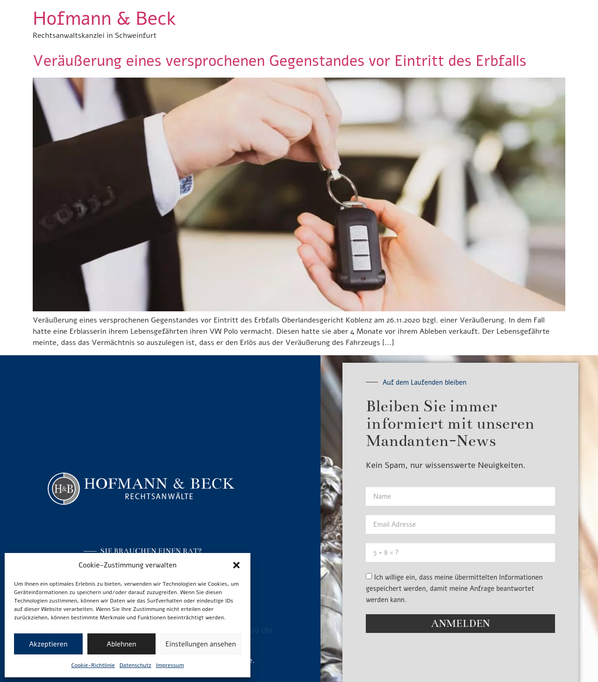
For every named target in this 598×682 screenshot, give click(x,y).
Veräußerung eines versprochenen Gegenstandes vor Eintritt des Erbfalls (280, 61)
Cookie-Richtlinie (92, 665)
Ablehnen (121, 644)
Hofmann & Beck (104, 18)
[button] (236, 565)
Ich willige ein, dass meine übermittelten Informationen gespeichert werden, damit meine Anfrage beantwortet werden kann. (454, 588)
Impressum (170, 665)
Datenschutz (135, 665)
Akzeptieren (48, 644)
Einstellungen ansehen (200, 644)
